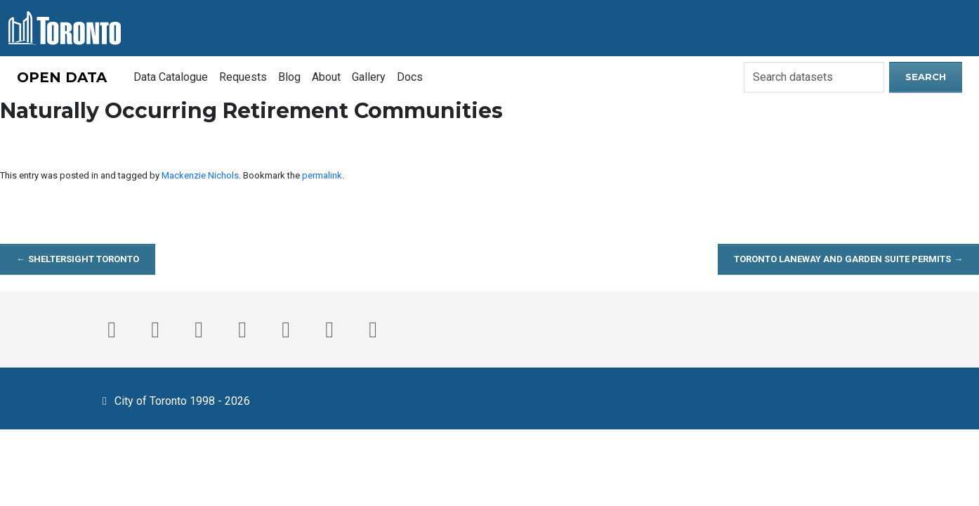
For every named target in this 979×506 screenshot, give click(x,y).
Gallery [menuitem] (369, 77)
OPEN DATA (62, 77)
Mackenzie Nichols (200, 175)
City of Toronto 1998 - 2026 (174, 400)
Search (925, 76)
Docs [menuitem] (410, 77)
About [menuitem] (326, 77)
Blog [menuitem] (289, 77)
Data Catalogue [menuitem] (170, 77)
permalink (322, 175)
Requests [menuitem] (243, 77)
